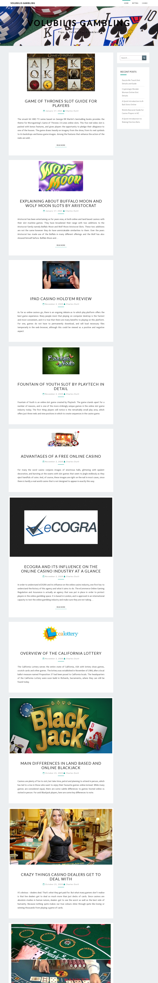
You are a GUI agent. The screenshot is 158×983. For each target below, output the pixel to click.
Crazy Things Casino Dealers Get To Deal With (61, 876)
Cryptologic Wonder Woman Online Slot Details (130, 92)
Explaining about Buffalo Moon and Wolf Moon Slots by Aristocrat (61, 203)
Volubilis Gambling (22, 3)
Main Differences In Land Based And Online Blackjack (60, 765)
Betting (135, 3)
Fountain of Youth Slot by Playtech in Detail (61, 386)
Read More (62, 145)
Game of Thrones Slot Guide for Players (61, 103)
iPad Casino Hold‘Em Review (61, 298)
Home (126, 3)
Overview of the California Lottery (61, 653)
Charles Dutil (72, 111)
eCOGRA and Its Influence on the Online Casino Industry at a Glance (61, 568)
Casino (145, 3)
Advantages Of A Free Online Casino (61, 456)
